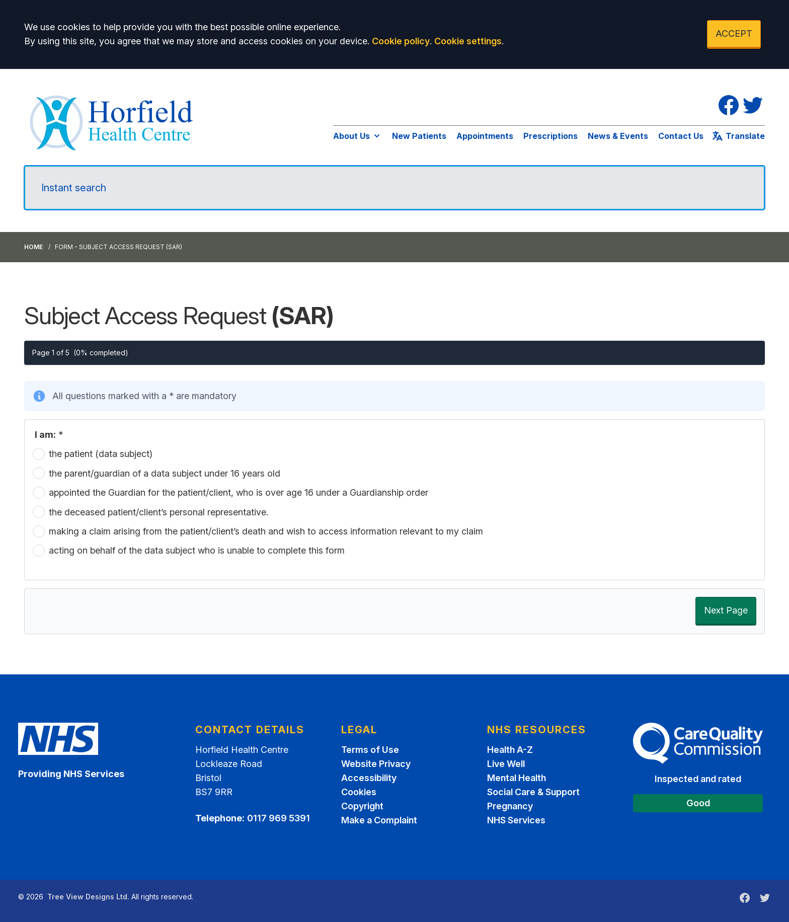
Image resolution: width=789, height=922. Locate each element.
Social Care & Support (533, 792)
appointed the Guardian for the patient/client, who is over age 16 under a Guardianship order (238, 492)
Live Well (506, 763)
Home (33, 247)
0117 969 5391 (278, 818)
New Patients (419, 136)
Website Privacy (376, 763)
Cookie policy (401, 41)
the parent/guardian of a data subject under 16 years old (164, 473)
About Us (357, 136)
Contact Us (680, 136)
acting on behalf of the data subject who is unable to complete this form (197, 550)
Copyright (362, 806)
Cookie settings (468, 41)
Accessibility (369, 778)
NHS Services (516, 820)
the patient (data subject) (100, 453)
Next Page (726, 610)
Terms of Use (370, 749)
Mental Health (516, 778)
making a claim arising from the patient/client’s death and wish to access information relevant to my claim (266, 531)
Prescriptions (550, 136)
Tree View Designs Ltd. (88, 896)
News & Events (618, 136)
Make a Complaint (379, 820)
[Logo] (113, 121)
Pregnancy (510, 806)
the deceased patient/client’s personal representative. (158, 512)
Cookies (358, 792)
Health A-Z (510, 749)
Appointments (484, 136)
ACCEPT (734, 33)
